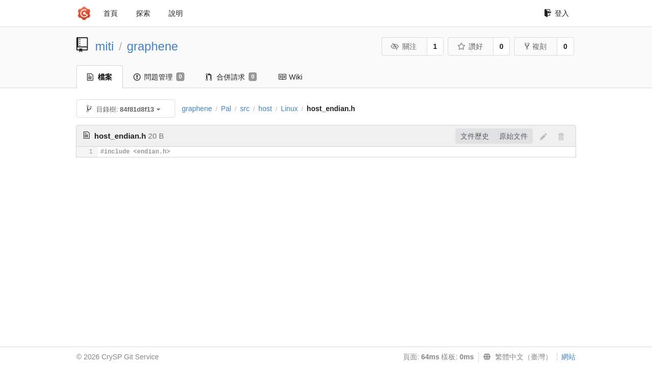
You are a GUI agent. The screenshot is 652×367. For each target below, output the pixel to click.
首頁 (110, 13)
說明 (176, 13)
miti (104, 46)
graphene (152, 46)
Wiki (290, 77)
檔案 (99, 77)
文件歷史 (474, 136)
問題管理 (158, 77)
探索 (143, 13)
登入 (556, 13)
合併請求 (231, 77)
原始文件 (513, 136)
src (245, 108)
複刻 (536, 46)
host (264, 108)
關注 (404, 46)
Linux (289, 108)
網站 (568, 357)
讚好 (470, 46)
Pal (226, 108)
